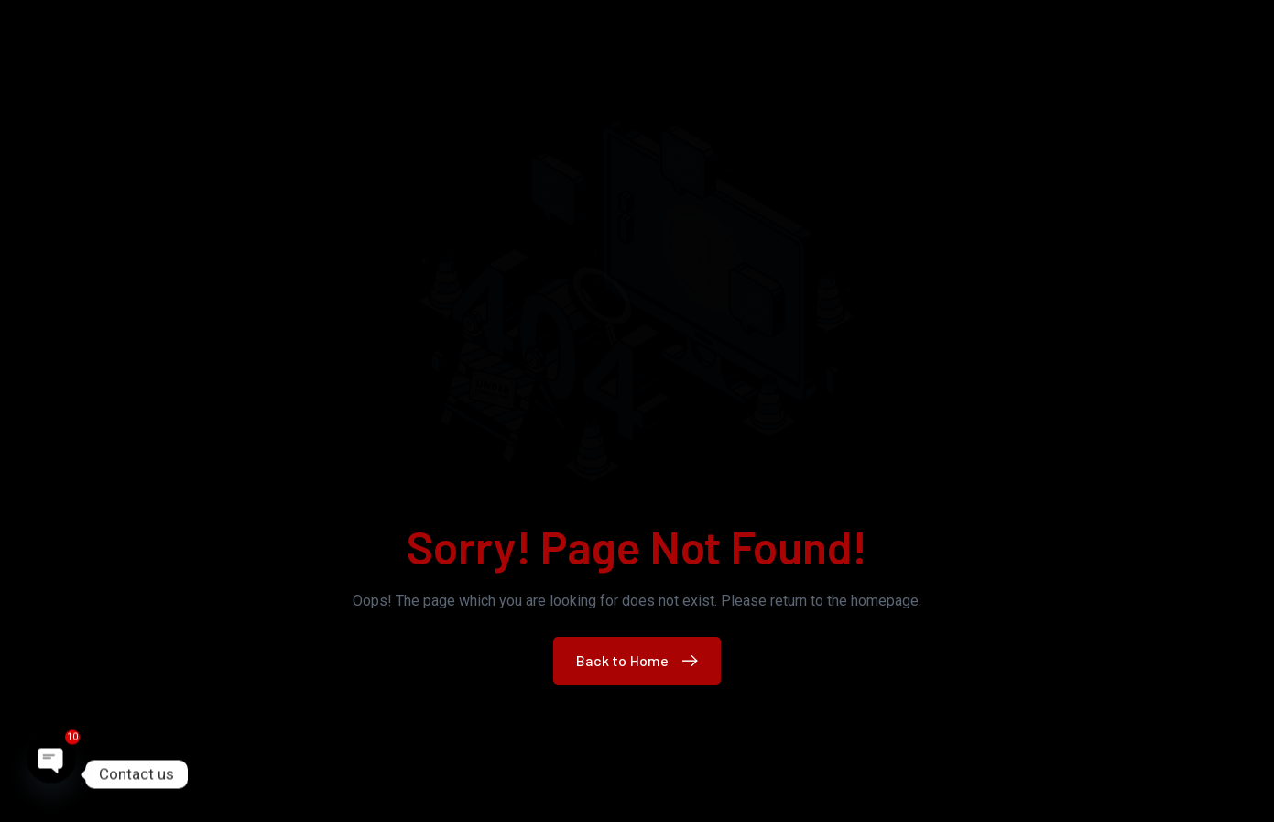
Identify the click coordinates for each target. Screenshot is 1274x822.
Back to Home (641, 660)
